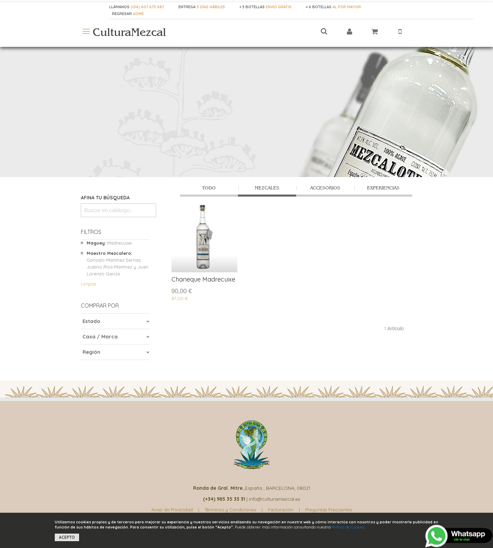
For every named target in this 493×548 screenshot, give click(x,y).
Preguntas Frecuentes (328, 509)
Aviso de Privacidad (172, 509)
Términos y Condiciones (230, 509)
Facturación (280, 509)
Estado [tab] (91, 321)
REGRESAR (122, 13)
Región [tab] (91, 352)
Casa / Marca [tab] (100, 336)
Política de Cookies (348, 527)
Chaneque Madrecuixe (203, 279)
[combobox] (118, 210)
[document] (246, 530)
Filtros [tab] (91, 231)
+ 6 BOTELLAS (333, 6)
